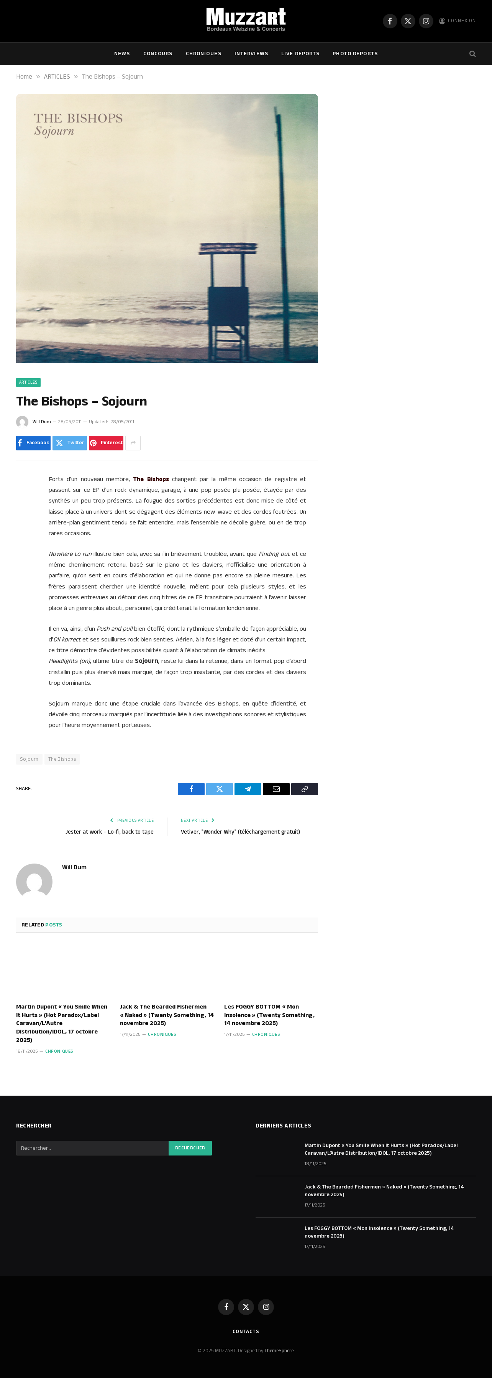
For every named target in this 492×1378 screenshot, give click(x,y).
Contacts (246, 1331)
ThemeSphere (279, 1350)
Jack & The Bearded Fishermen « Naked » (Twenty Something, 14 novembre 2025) (167, 1015)
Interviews (251, 54)
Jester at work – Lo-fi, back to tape (110, 832)
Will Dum (42, 422)
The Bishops (62, 759)
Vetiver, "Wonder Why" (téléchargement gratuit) (240, 832)
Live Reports (300, 54)
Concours (158, 54)
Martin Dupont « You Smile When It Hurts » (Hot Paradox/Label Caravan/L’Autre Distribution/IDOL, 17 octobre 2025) (61, 1024)
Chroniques (203, 54)
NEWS (122, 54)
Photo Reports (355, 54)
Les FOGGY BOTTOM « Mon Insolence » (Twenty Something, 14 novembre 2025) (269, 1015)
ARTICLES (28, 382)
